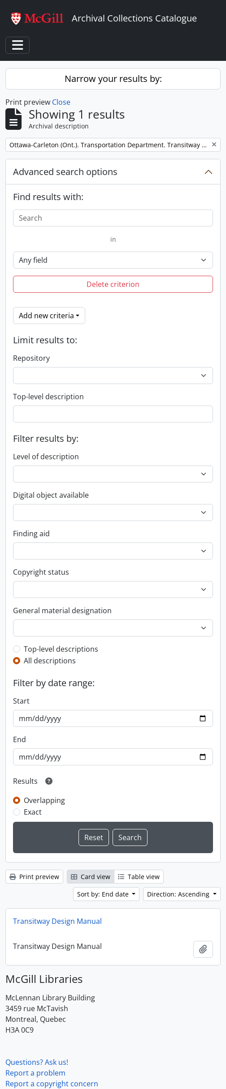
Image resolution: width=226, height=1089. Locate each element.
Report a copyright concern (51, 1084)
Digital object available (51, 495)
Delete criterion (113, 284)
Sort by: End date (103, 894)
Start (21, 701)
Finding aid (31, 533)
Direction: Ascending (179, 894)
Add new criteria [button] (46, 315)
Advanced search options (65, 172)
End (19, 739)
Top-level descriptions (61, 649)
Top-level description (48, 396)
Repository (31, 358)
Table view (139, 876)
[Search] (113, 217)
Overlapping (44, 800)
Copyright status (41, 572)
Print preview (34, 876)
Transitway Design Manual (57, 921)
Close (61, 102)
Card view (90, 876)
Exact (33, 812)
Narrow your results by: (113, 79)
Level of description (46, 456)
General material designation (62, 610)
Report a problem (35, 1073)
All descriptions (50, 661)
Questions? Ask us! (36, 1062)
